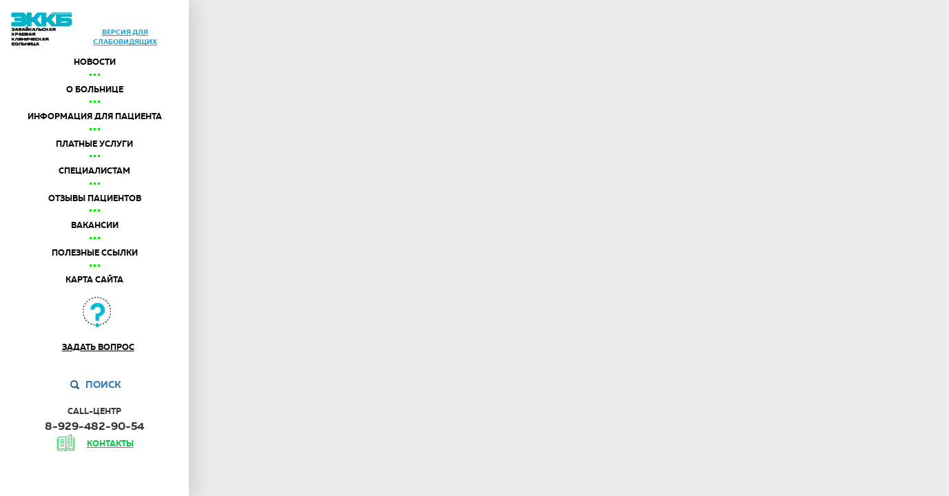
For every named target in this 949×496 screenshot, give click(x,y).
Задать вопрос (98, 347)
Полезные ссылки (95, 252)
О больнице (94, 89)
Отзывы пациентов (94, 198)
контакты (110, 443)
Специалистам (94, 170)
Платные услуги (94, 143)
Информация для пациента (95, 116)
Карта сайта (94, 279)
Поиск (103, 384)
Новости (95, 62)
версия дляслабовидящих (125, 37)
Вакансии (95, 225)
